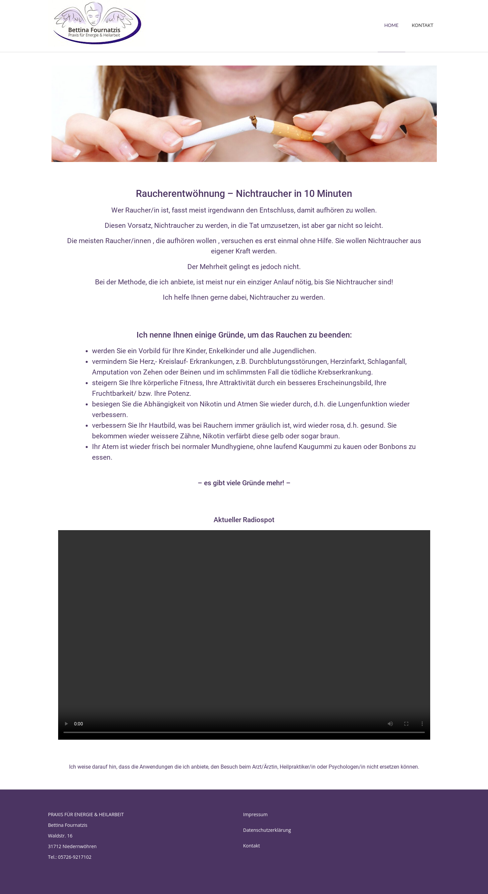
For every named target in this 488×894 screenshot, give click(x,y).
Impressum (255, 814)
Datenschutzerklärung (267, 830)
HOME (391, 25)
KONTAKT (423, 25)
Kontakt (251, 845)
